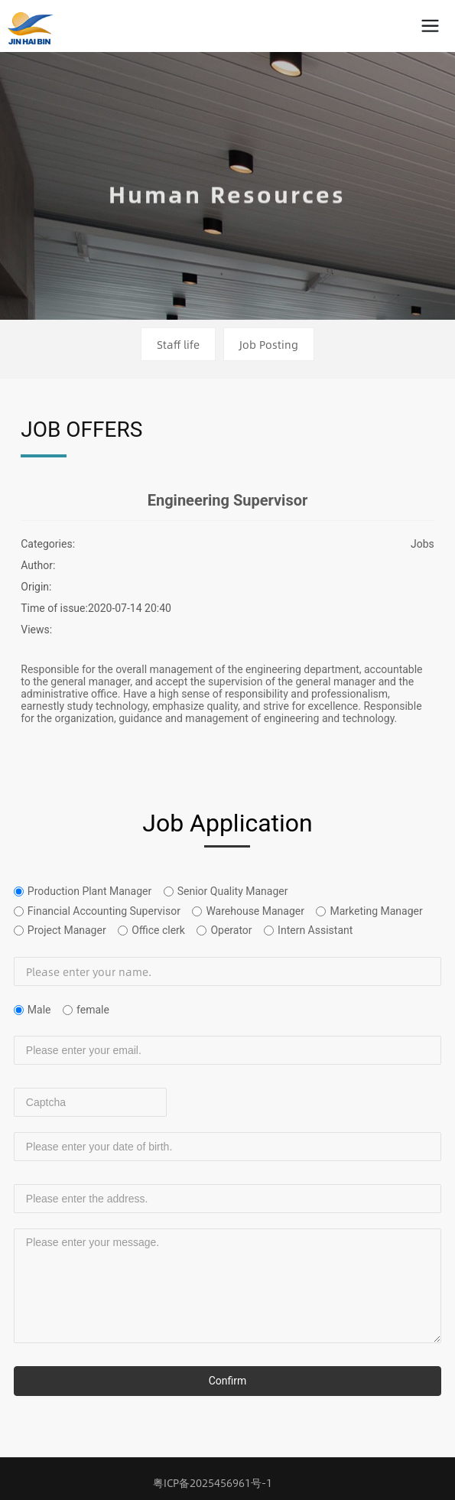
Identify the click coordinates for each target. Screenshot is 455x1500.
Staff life (178, 344)
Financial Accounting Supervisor (104, 911)
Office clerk (158, 930)
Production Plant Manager (89, 891)
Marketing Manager (376, 911)
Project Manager (67, 930)
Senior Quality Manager (232, 891)
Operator (231, 930)
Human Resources (227, 201)
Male (39, 1010)
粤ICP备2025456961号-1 (212, 1482)
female (92, 1010)
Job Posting (268, 344)
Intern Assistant (315, 930)
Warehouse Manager (255, 911)
